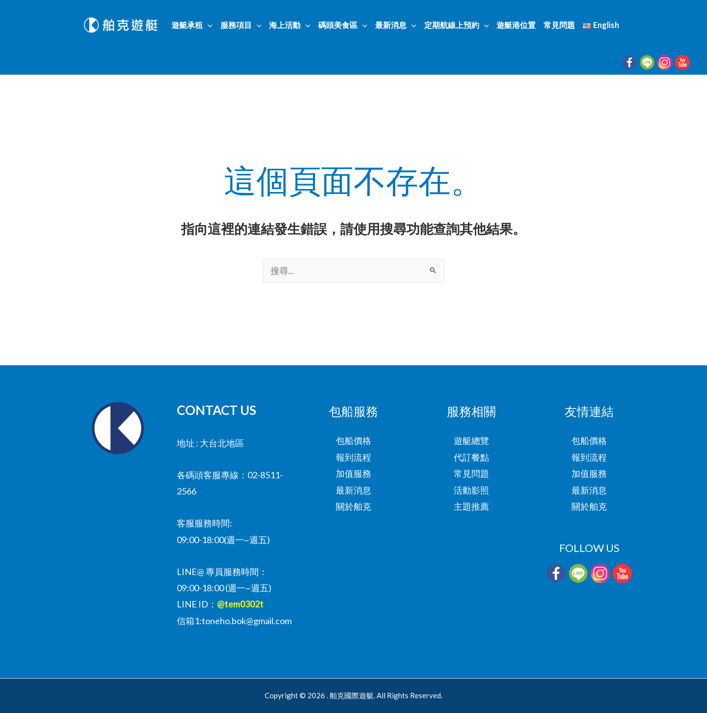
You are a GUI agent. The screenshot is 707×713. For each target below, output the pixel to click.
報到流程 (353, 457)
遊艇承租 (192, 24)
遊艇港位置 (516, 24)
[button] (208, 24)
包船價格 (353, 440)
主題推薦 (471, 506)
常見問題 (559, 24)
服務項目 (241, 24)
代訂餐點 (471, 457)
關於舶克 (353, 506)
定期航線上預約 (456, 24)
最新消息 (395, 24)
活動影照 (471, 490)
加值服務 (353, 473)
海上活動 (289, 24)
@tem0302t (240, 604)
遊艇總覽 (471, 440)
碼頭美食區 (342, 24)
